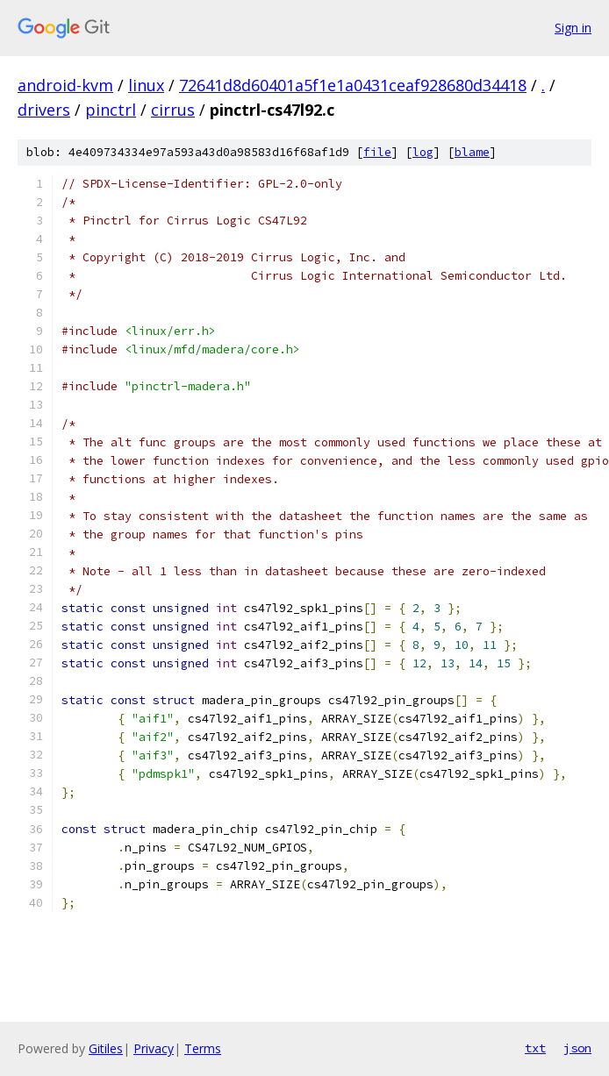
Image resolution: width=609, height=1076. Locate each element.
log (422, 152)
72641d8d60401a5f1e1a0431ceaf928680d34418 (353, 85)
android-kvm (65, 85)
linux (146, 85)
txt (535, 1048)
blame (472, 152)
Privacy (153, 1048)
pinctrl (110, 109)
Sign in (573, 27)
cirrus (173, 109)
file (377, 152)
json (577, 1048)
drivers (44, 109)
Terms (202, 1048)
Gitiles (106, 1048)
